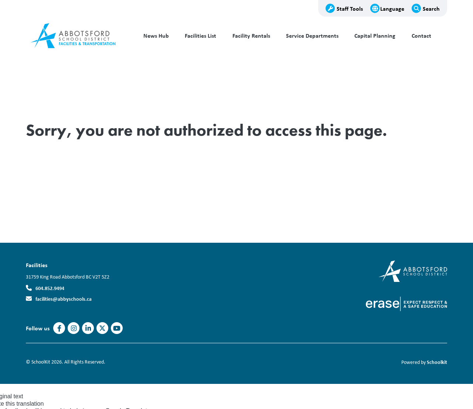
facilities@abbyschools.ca (63, 298)
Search (431, 8)
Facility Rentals (251, 35)
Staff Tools (350, 8)
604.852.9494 (49, 288)
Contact (421, 35)
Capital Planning (374, 35)
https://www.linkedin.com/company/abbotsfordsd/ (88, 328)
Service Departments (312, 35)
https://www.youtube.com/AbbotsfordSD (116, 328)
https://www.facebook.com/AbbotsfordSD (59, 328)
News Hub (156, 35)
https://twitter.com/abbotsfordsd (102, 328)
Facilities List (200, 35)
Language (392, 8)
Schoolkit (437, 361)
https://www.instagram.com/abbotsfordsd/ (73, 328)
